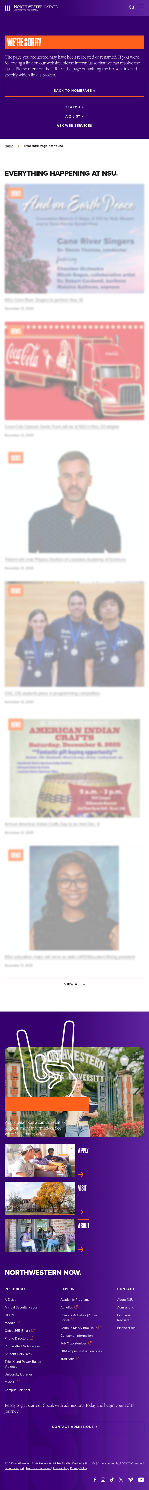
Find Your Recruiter (124, 1317)
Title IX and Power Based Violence (23, 1364)
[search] (131, 8)
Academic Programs (74, 1299)
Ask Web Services (74, 125)
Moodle (12, 1322)
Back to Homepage (74, 90)
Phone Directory (19, 1338)
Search (74, 107)
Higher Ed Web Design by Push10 (76, 1463)
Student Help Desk (18, 1354)
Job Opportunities (76, 1343)
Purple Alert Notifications (23, 1346)
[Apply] (74, 1160)
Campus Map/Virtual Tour (80, 1327)
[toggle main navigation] (141, 8)
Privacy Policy (78, 1468)
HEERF (10, 1315)
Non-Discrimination (38, 1468)
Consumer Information (76, 1335)
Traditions (69, 1358)
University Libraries (19, 1374)
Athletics (69, 1307)
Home (9, 145)
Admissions (125, 1307)
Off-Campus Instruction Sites (81, 1351)
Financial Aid (126, 1327)
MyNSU (12, 1382)
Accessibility (61, 1468)
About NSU (125, 1299)
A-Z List (74, 116)
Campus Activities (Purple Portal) (78, 1317)
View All (74, 984)
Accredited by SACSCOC (117, 1463)
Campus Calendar (17, 1389)
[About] (74, 1235)
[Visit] (74, 1198)
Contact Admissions (74, 1426)
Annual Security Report (21, 1307)
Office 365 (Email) (20, 1330)
